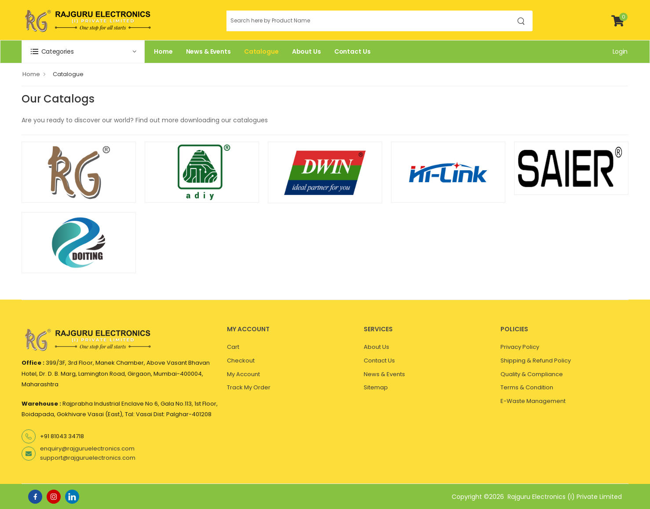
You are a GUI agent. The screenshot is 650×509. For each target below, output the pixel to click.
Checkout (241, 360)
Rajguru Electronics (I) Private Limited (565, 496)
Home (163, 51)
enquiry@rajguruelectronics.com (87, 448)
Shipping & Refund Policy (535, 360)
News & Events (208, 51)
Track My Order (248, 387)
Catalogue (261, 51)
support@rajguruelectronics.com (87, 458)
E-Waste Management (533, 401)
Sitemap (376, 387)
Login (620, 51)
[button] (83, 51)
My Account (243, 374)
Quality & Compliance (531, 374)
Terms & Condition (526, 387)
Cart (233, 347)
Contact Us (352, 51)
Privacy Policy (519, 347)
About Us (306, 51)
